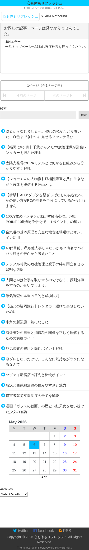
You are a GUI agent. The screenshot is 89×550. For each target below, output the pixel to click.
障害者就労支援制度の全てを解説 (32, 396)
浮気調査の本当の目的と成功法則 (32, 296)
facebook (43, 530)
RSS (65, 530)
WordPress (65, 547)
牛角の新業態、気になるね (27, 322)
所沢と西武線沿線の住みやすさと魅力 (36, 385)
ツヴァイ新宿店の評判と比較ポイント (36, 375)
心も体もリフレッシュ (50, 537)
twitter (20, 530)
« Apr (43, 477)
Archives (6, 489)
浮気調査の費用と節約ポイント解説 (34, 348)
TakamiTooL (37, 547)
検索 (3, 108)
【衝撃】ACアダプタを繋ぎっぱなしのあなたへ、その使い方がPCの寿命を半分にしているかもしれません (45, 200)
